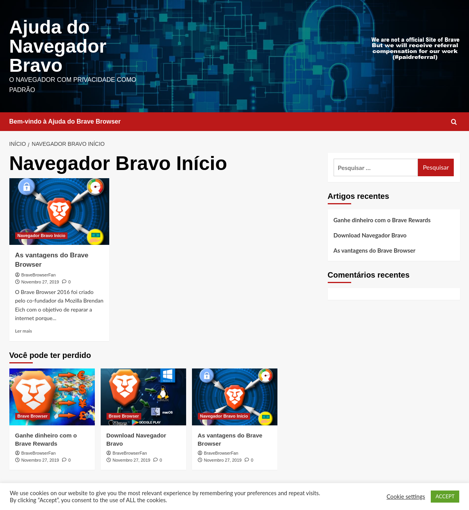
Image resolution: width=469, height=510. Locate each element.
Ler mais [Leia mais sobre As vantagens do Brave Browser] (23, 330)
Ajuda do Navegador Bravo (57, 45)
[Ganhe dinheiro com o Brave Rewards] (52, 395)
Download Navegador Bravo (370, 233)
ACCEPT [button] (445, 496)
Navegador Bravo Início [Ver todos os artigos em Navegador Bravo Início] (42, 234)
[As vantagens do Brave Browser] (59, 210)
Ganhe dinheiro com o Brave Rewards (382, 218)
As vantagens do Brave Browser (375, 249)
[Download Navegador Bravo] (143, 395)
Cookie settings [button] (406, 496)
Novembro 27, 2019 (40, 280)
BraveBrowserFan (38, 273)
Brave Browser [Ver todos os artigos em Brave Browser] (33, 415)
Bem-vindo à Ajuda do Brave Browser (65, 120)
